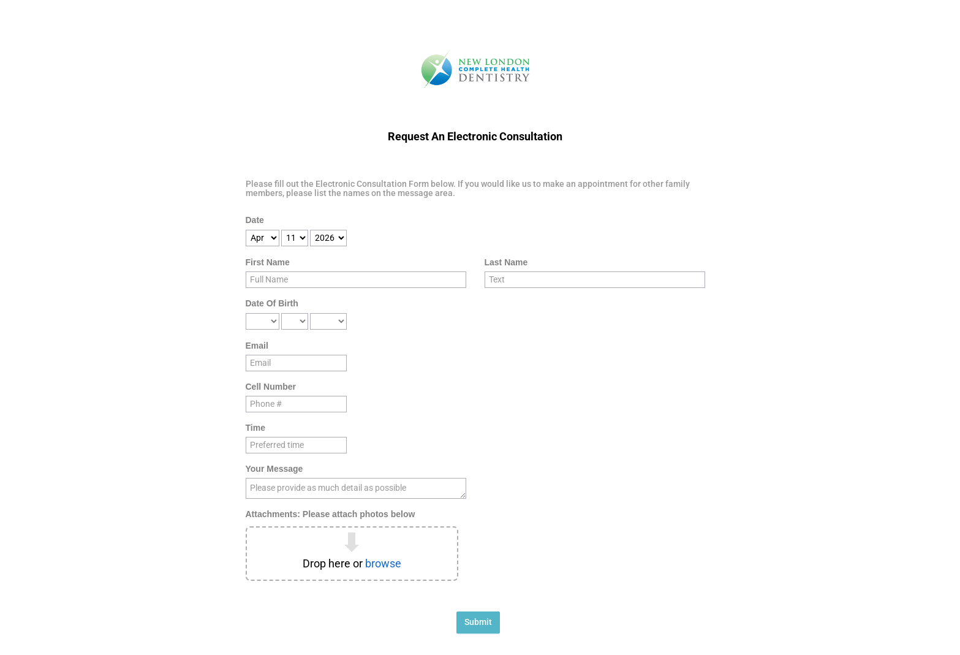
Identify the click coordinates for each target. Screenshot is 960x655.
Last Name (506, 262)
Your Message (274, 469)
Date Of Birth (272, 303)
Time (255, 428)
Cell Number (271, 387)
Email (257, 345)
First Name (268, 262)
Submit (478, 622)
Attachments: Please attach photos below (330, 514)
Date (255, 220)
